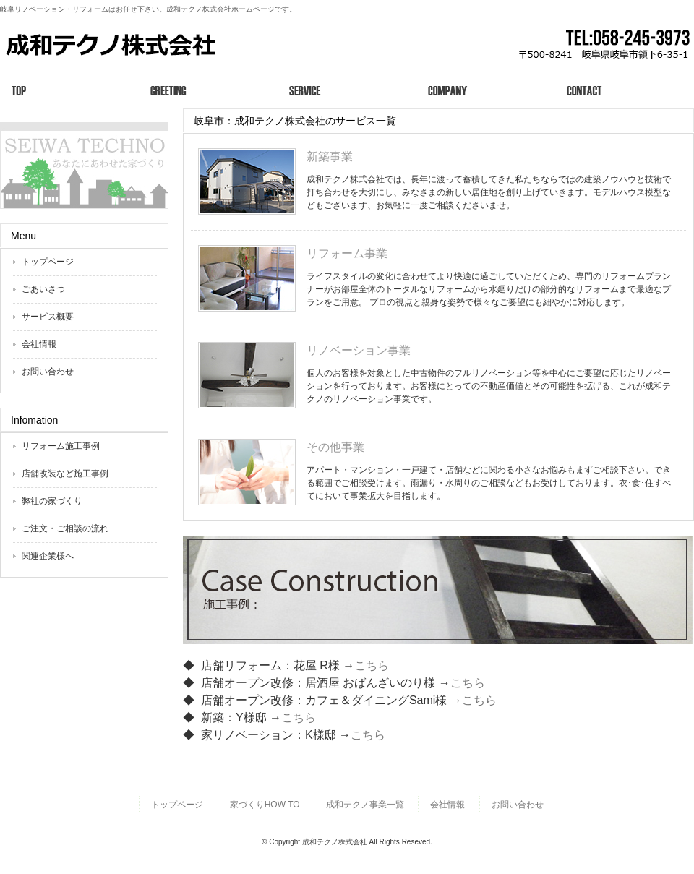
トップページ (69, 90)
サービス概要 (347, 90)
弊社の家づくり (52, 501)
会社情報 (485, 90)
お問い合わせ (624, 90)
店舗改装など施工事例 (65, 473)
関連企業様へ (48, 556)
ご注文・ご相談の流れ (65, 528)
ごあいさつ (208, 90)
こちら (371, 665)
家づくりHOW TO (265, 805)
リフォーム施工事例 (61, 446)
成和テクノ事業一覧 (365, 805)
